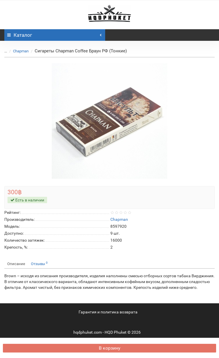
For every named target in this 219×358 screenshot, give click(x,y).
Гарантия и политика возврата (108, 312)
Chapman (21, 51)
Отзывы (39, 263)
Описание (16, 264)
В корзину (109, 348)
